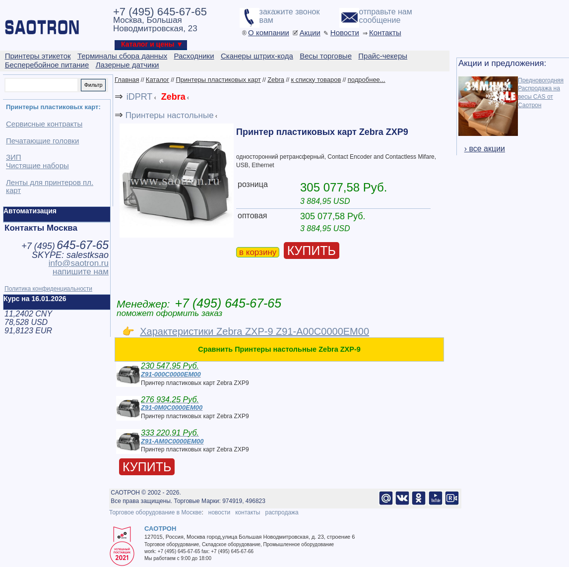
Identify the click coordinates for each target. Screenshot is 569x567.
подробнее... (366, 79)
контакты (247, 512)
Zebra (275, 79)
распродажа (281, 512)
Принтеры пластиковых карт (218, 79)
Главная (127, 79)
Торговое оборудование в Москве (155, 512)
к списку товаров (316, 79)
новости (219, 512)
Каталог (157, 79)
